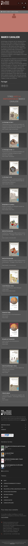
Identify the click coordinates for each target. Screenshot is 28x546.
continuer (24, 420)
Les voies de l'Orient (9, 453)
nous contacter (4, 517)
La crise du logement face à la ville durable (14, 465)
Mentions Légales (5, 424)
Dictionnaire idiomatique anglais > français (14, 459)
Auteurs (8, 11)
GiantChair (12, 543)
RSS (2, 427)
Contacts (3, 429)
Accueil (4, 11)
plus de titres (5, 471)
